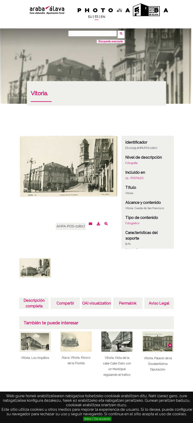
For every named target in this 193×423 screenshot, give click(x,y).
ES (96, 16)
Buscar (122, 33)
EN (103, 17)
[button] (170, 343)
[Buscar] (93, 33)
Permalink (127, 301)
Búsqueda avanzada (110, 39)
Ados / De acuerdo (97, 419)
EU (90, 17)
